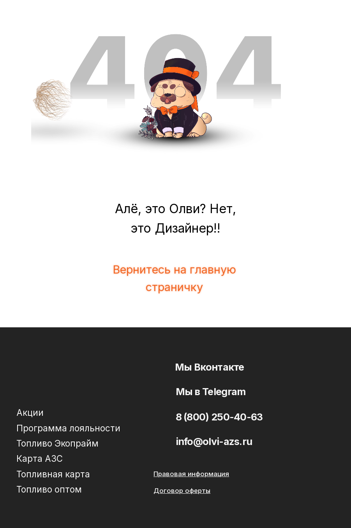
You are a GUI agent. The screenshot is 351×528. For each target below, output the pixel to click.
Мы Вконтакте (209, 367)
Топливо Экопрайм (57, 443)
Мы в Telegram (211, 391)
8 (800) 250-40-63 (219, 417)
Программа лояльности (68, 428)
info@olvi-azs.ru (214, 441)
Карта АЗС (39, 458)
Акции (30, 412)
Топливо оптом (49, 489)
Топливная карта (53, 474)
